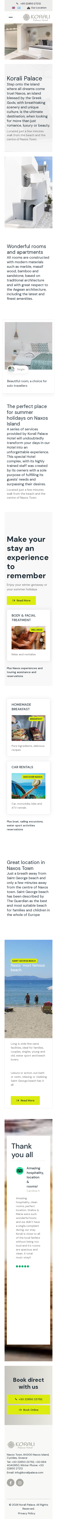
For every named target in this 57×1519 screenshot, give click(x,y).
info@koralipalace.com (29, 1472)
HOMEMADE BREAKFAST (21, 706)
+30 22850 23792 (28, 1399)
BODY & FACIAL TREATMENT (24, 617)
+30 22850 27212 (30, 3)
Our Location (39, 7)
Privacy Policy (26, 1513)
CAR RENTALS (22, 767)
